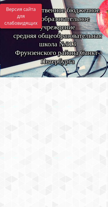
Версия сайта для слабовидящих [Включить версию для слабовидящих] (20, 16)
